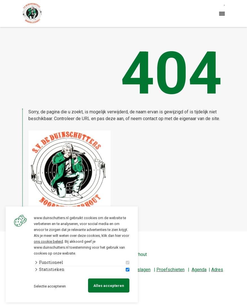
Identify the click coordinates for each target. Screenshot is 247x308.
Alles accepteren (108, 286)
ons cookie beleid (48, 241)
